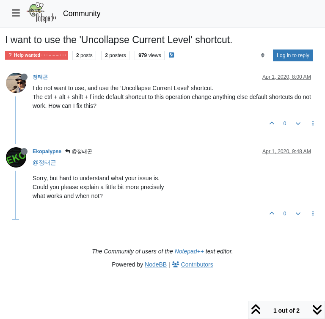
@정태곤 (78, 151)
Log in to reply (293, 55)
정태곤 (40, 77)
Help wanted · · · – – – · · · (36, 55)
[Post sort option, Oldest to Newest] (263, 55)
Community (82, 13)
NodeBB (156, 264)
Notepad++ (189, 251)
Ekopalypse (47, 151)
